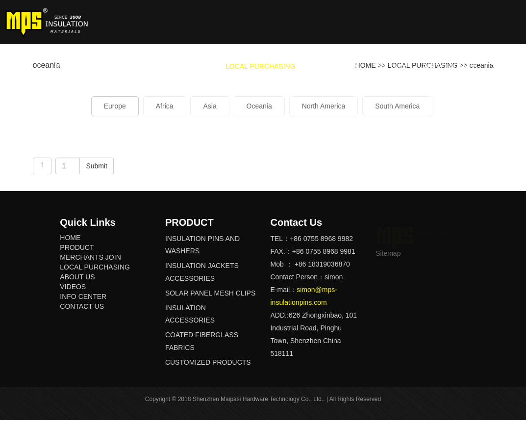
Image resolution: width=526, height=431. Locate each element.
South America (397, 106)
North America (324, 106)
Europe (115, 106)
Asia (209, 106)
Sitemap (388, 253)
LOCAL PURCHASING (260, 66)
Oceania (259, 106)
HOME (61, 66)
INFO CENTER (446, 66)
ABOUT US (335, 66)
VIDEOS (388, 66)
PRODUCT (103, 66)
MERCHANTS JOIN (173, 66)
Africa (165, 106)
